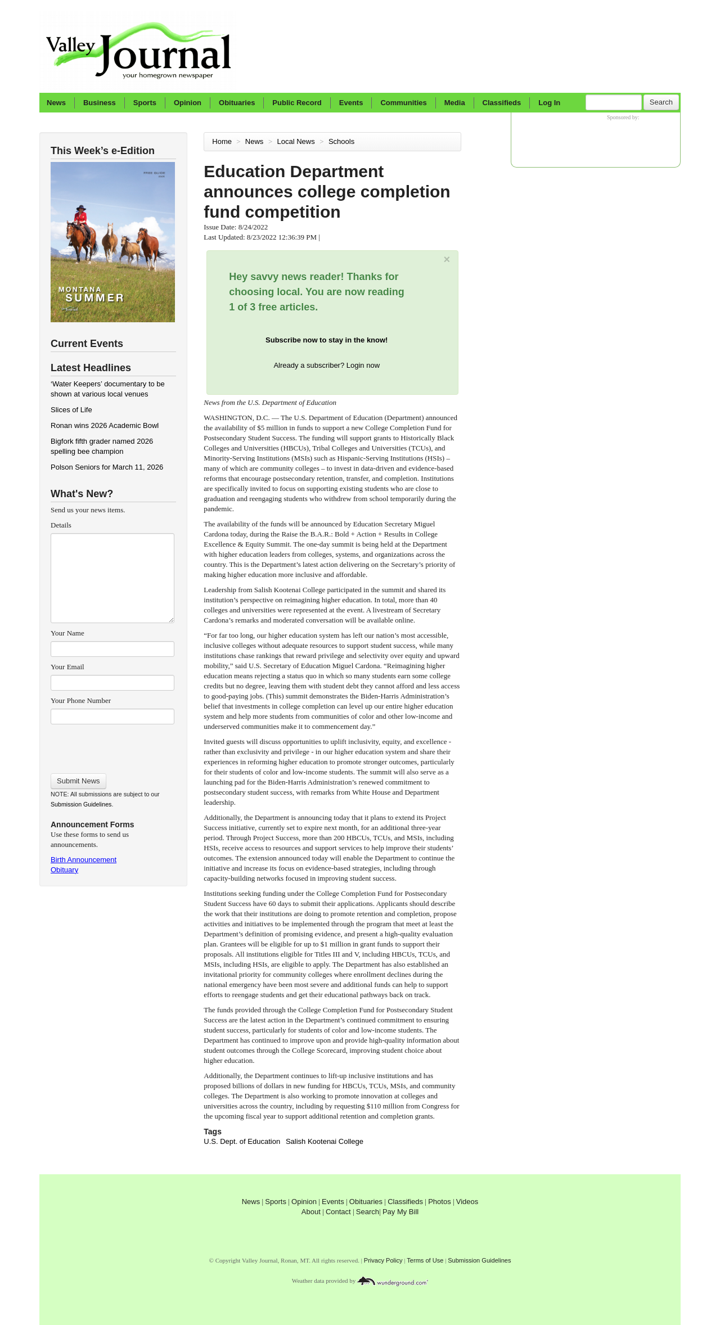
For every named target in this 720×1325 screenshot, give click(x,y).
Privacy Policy (383, 1260)
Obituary (64, 870)
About (311, 1211)
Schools (342, 141)
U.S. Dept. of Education (242, 1141)
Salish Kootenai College (324, 1141)
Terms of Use (425, 1260)
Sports (144, 102)
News (56, 102)
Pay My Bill (400, 1211)
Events (351, 102)
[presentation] (112, 745)
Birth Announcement (83, 859)
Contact (338, 1211)
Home (222, 141)
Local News (297, 141)
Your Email (67, 666)
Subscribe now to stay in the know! (327, 340)
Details (61, 525)
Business (99, 102)
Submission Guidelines (81, 804)
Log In (549, 102)
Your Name (67, 633)
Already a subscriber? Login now (326, 365)
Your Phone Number (81, 700)
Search (661, 102)
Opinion (187, 102)
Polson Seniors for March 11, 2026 (107, 467)
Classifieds (502, 102)
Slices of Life (71, 409)
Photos (439, 1201)
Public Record (296, 102)
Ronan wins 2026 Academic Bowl (105, 425)
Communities (403, 102)
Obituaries (237, 102)
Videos (467, 1201)
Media (454, 102)
